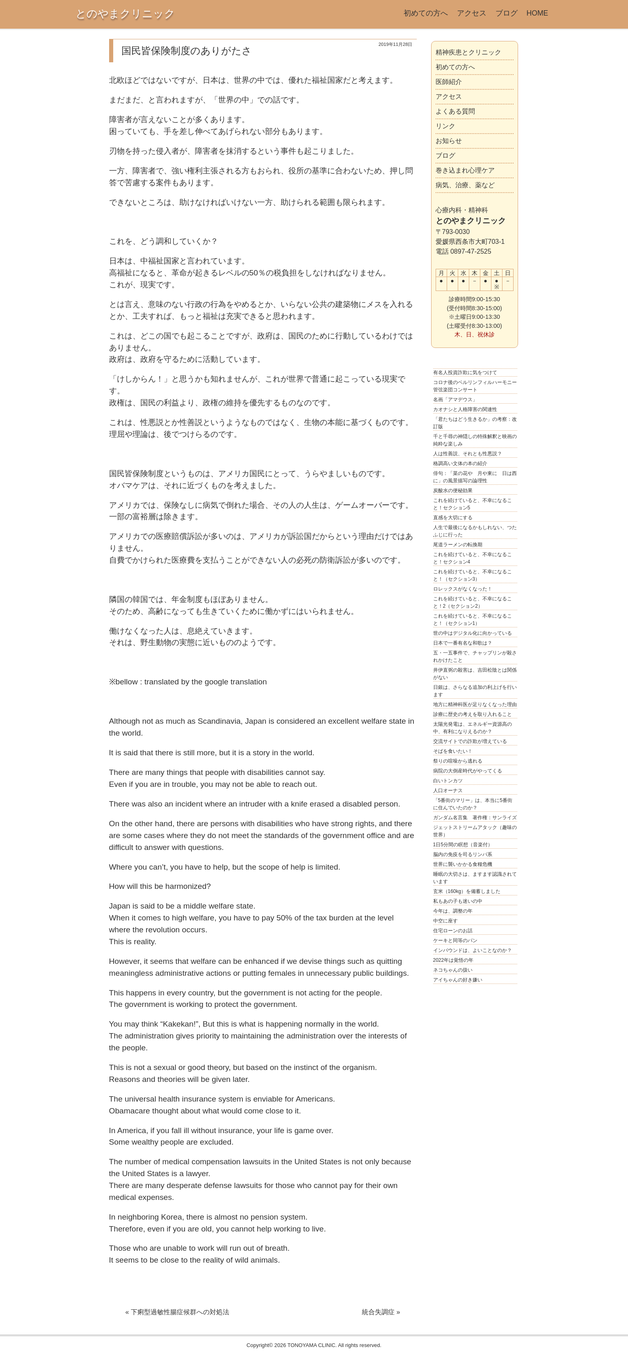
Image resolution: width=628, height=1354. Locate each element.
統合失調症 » (381, 1312)
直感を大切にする (453, 517)
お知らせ (449, 140)
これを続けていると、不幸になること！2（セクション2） (472, 602)
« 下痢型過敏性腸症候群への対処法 (177, 1312)
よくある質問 (455, 111)
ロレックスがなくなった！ (462, 589)
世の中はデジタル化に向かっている (472, 633)
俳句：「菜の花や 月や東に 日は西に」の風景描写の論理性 (475, 477)
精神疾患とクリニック (468, 52)
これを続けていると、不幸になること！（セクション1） (472, 619)
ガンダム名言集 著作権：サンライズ (475, 817)
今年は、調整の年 (453, 911)
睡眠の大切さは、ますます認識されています (475, 877)
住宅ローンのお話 (453, 931)
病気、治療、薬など (465, 185)
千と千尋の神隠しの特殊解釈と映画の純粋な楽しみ (475, 440)
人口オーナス (448, 790)
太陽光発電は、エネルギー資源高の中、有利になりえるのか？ (472, 727)
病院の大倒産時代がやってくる (467, 771)
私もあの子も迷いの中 (457, 901)
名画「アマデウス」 (455, 399)
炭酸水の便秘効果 (453, 490)
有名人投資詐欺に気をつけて (465, 372)
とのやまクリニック (125, 14)
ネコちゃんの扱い (453, 970)
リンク (445, 126)
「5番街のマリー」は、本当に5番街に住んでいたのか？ (472, 804)
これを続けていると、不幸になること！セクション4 (472, 558)
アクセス (471, 13)
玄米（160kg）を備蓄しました (467, 891)
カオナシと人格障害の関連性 (465, 409)
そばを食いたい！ (453, 751)
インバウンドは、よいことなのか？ (472, 950)
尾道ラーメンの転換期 (457, 545)
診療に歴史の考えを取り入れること (472, 714)
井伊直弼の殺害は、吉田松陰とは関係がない (475, 673)
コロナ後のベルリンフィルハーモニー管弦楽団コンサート (475, 386)
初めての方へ (426, 13)
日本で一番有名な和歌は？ (462, 643)
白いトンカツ (448, 781)
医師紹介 (449, 81)
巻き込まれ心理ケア (465, 170)
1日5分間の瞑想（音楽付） (463, 844)
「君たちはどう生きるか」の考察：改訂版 (475, 422)
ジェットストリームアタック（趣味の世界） (475, 831)
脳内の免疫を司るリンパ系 (462, 854)
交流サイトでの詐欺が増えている (470, 741)
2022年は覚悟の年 (453, 960)
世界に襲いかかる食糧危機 (462, 864)
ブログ (507, 13)
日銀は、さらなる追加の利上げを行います (475, 690)
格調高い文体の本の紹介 (460, 463)
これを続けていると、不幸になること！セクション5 (472, 504)
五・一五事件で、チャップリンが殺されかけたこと (475, 656)
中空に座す (445, 921)
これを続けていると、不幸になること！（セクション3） (472, 575)
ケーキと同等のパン (455, 940)
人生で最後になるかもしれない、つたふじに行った (475, 531)
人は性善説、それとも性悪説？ (467, 454)
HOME (537, 13)
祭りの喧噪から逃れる (457, 761)
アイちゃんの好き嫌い (457, 980)
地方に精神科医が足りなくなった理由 (475, 704)
